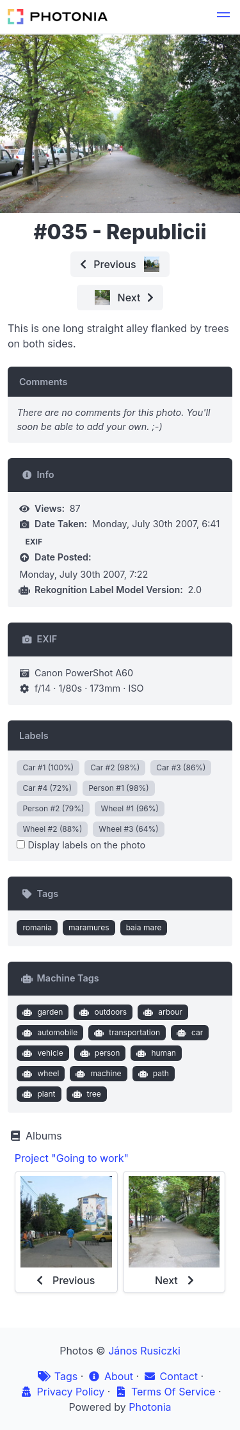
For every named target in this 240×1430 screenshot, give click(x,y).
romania (37, 927)
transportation (126, 1032)
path (152, 1073)
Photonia (150, 1407)
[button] (223, 16)
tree (85, 1094)
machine (97, 1073)
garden (41, 1012)
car (188, 1032)
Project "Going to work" (72, 1158)
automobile (48, 1032)
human (155, 1053)
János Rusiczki (144, 1350)
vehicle (41, 1053)
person (98, 1053)
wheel (39, 1073)
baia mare (144, 927)
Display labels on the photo (81, 844)
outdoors (102, 1012)
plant (38, 1094)
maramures (88, 927)
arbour (161, 1012)
